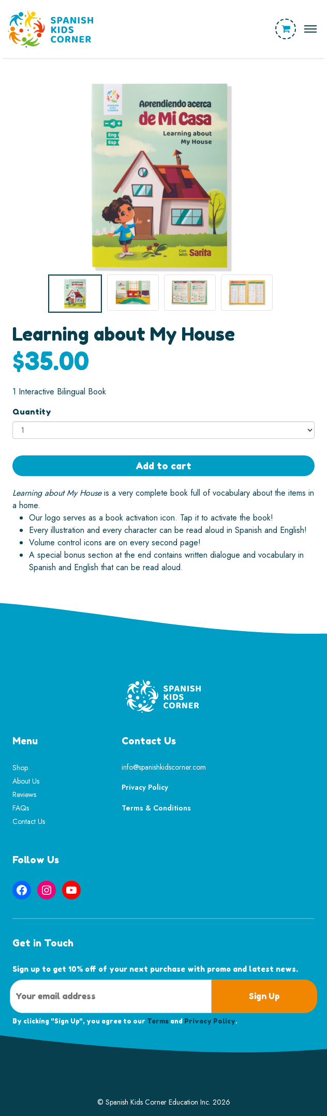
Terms (158, 1021)
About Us (25, 781)
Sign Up (264, 996)
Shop (20, 767)
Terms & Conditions (156, 808)
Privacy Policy (145, 787)
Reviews (24, 794)
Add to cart (163, 465)
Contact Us (28, 821)
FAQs (20, 808)
